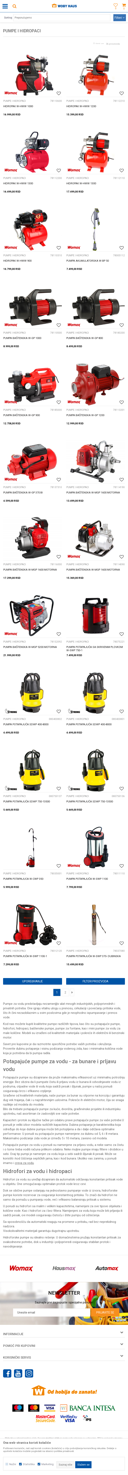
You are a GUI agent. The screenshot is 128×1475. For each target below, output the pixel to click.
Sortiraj (8, 17)
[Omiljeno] (115, 10)
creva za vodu (24, 1163)
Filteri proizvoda (95, 981)
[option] (21, 1268)
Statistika (29, 1464)
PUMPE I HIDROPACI (14, 101)
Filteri (120, 18)
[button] (14, 6)
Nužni (12, 1464)
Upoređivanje (32, 981)
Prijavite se (105, 1312)
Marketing (47, 1464)
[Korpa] (124, 10)
